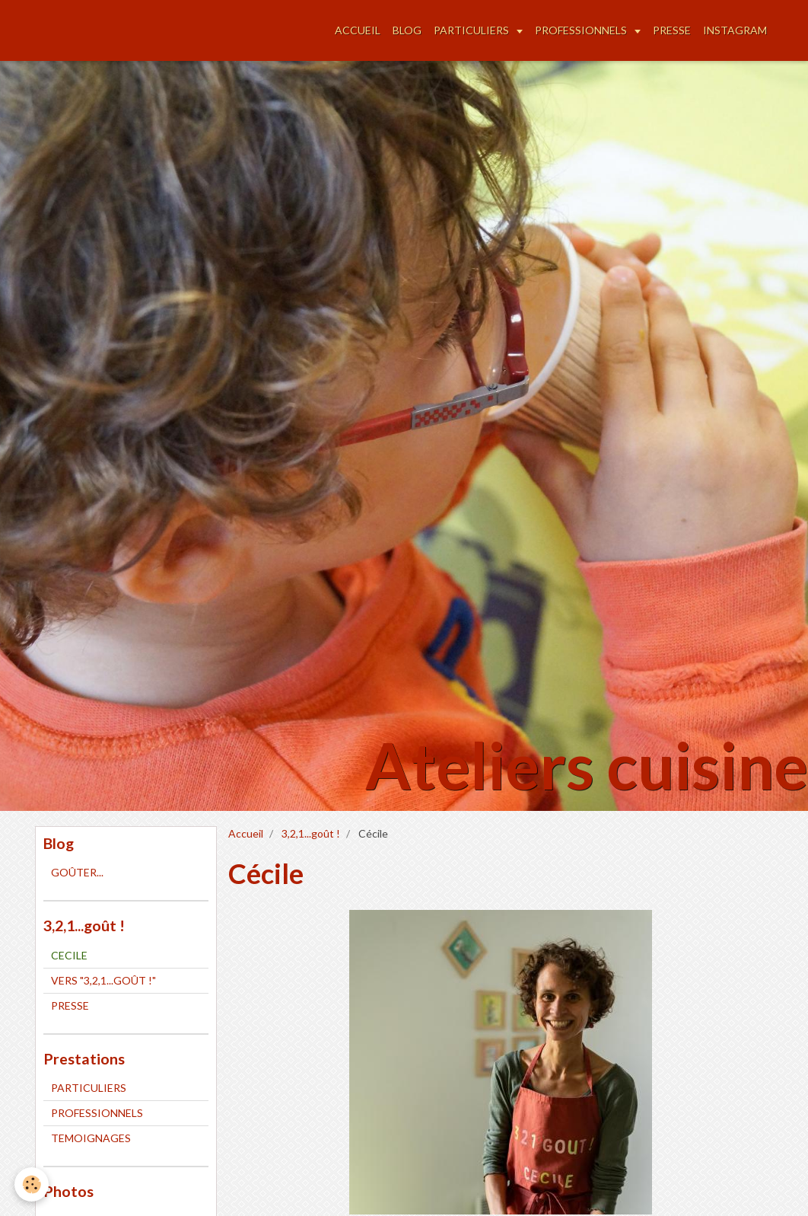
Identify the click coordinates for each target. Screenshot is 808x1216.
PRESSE (672, 30)
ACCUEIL (357, 30)
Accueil (245, 833)
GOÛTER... (77, 872)
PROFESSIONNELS (582, 30)
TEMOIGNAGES (91, 1137)
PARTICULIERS (472, 30)
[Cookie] (32, 1184)
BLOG (407, 30)
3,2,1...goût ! (311, 833)
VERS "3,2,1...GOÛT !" (103, 980)
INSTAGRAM (735, 30)
